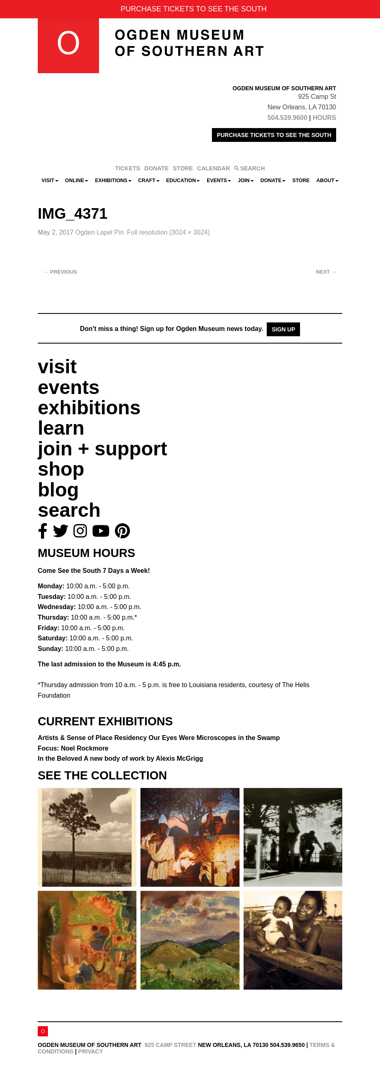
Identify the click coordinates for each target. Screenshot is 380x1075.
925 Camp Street (170, 1045)
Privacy (90, 1051)
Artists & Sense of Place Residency (159, 737)
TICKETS (127, 168)
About (327, 180)
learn (61, 428)
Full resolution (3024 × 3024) (168, 232)
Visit (49, 180)
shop (61, 469)
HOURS (324, 117)
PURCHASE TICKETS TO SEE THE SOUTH (274, 135)
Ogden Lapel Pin (100, 232)
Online (76, 180)
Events (219, 180)
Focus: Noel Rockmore (73, 748)
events (68, 387)
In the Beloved (120, 758)
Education (183, 180)
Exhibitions (113, 180)
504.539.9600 (287, 117)
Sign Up (283, 329)
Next (326, 272)
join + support (102, 448)
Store (301, 180)
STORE (183, 168)
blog (58, 490)
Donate (272, 180)
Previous (60, 272)
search (69, 510)
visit (57, 366)
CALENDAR (213, 168)
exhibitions (89, 407)
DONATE (157, 168)
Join (246, 180)
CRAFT (148, 180)
